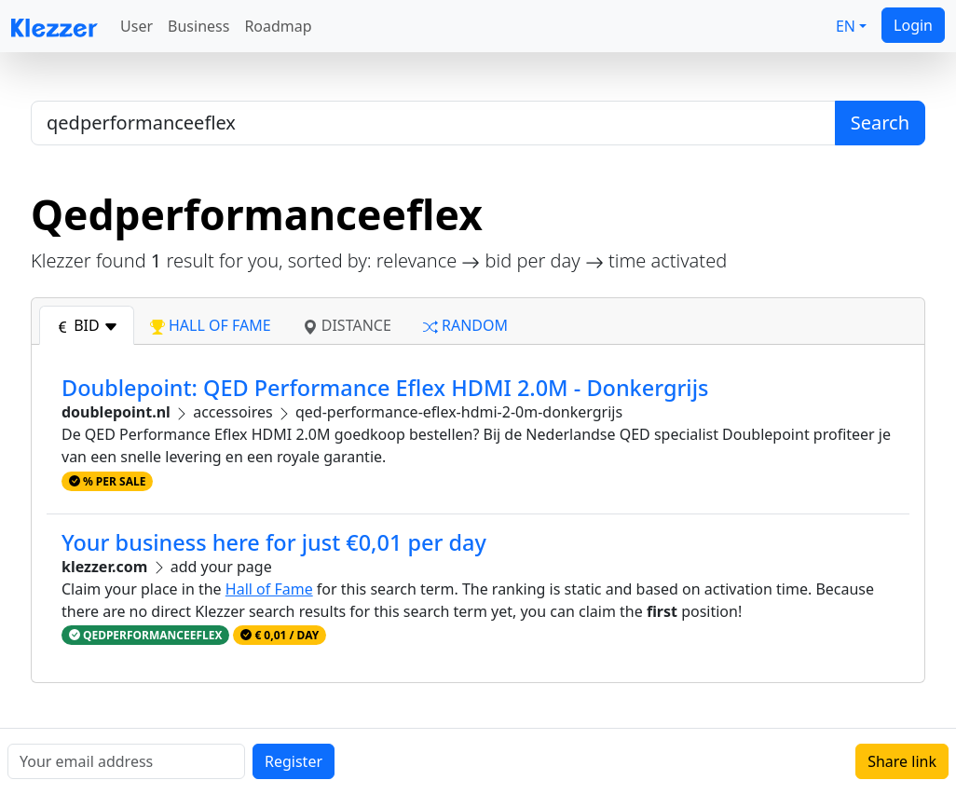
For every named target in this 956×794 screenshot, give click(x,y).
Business (198, 26)
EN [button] (845, 26)
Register (293, 761)
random (465, 325)
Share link (901, 761)
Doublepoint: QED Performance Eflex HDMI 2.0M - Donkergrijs (384, 388)
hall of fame (210, 325)
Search (880, 122)
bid (86, 325)
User (136, 26)
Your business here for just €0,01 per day (273, 542)
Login (913, 25)
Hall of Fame (269, 589)
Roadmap (277, 26)
